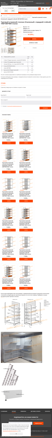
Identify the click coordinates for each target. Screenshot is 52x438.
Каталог (5, 15)
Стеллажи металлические (15, 15)
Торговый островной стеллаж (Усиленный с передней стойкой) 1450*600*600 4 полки (25, 194)
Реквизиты (23, 411)
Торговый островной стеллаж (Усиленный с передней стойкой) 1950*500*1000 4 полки (25, 252)
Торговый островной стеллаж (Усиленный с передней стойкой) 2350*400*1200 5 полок (25, 223)
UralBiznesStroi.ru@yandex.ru (18, 5)
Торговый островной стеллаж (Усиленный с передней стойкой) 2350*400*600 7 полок (25, 135)
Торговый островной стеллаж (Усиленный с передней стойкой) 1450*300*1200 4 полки (8, 252)
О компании (4, 411)
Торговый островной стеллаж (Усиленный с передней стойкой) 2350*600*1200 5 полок (25, 165)
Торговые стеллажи (27, 15)
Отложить (35, 47)
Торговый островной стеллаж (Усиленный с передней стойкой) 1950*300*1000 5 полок (8, 135)
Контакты (47, 411)
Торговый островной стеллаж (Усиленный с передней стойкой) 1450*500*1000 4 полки (8, 194)
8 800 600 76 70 (40, 3)
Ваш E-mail (28, 95)
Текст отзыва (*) (4, 99)
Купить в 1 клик (33, 42)
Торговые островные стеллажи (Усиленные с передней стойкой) (15, 17)
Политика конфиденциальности (36, 436)
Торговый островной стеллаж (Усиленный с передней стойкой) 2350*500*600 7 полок (8, 165)
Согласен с (12, 106)
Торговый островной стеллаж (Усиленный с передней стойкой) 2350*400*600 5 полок (8, 223)
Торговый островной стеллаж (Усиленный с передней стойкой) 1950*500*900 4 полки (25, 281)
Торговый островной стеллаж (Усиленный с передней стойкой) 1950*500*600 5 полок (8, 281)
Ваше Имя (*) (3, 95)
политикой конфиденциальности (14, 106)
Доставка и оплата (35, 411)
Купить (34, 39)
